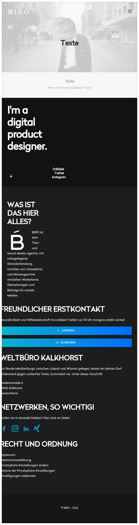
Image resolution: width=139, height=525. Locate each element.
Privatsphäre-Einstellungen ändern (24, 465)
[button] (130, 11)
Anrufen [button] (66, 330)
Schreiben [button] (66, 342)
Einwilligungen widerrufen (18, 476)
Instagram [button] (59, 177)
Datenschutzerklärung (15, 460)
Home (51, 88)
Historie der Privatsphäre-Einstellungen (27, 470)
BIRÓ (66, 508)
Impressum (7, 455)
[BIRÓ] (18, 11)
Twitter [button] (59, 173)
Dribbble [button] (58, 169)
